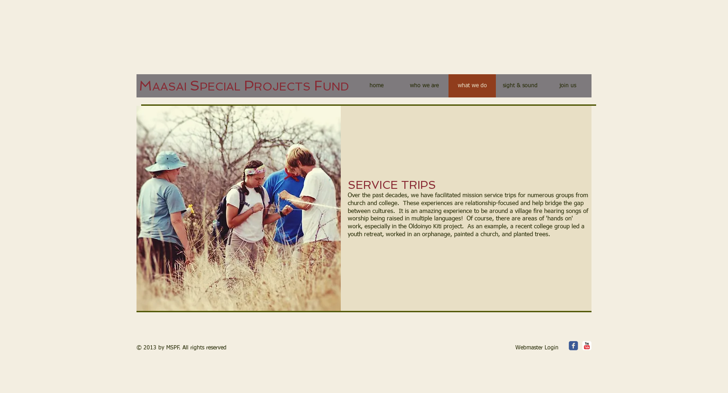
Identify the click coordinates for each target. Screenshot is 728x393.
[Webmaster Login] (537, 348)
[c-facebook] (573, 345)
